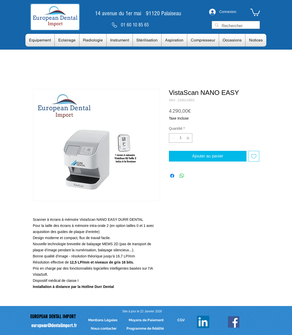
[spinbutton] (180, 138)
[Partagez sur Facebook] (172, 176)
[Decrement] (173, 138)
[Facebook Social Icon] (233, 322)
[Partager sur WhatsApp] (182, 176)
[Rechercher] (235, 26)
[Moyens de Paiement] (146, 320)
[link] (255, 12)
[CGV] (181, 320)
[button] (39, 40)
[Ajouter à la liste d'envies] (254, 156)
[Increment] (188, 138)
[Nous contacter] (103, 328)
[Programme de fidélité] (145, 328)
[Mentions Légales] (102, 320)
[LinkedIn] (203, 322)
